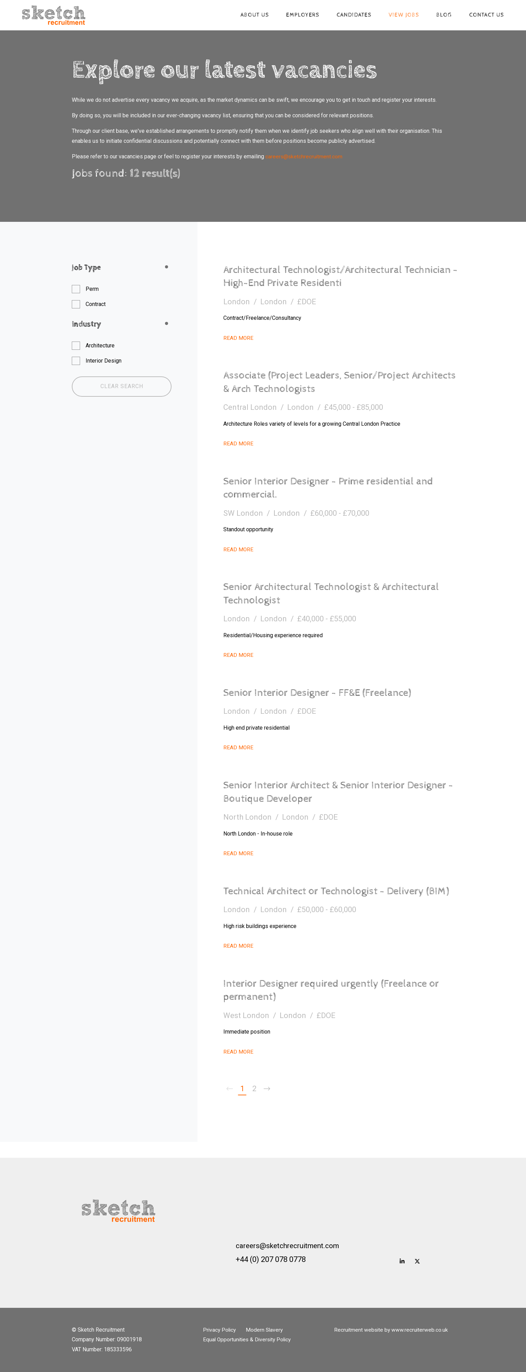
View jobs (401, 15)
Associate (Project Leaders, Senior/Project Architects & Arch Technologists (324, 382)
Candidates (351, 15)
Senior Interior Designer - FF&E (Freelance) (324, 692)
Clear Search (121, 386)
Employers (300, 15)
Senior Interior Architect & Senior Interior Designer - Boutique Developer (321, 792)
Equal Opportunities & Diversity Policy (249, 1339)
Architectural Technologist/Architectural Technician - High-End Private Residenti (320, 276)
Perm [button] (92, 289)
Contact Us (484, 15)
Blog (441, 15)
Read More (238, 338)
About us (252, 15)
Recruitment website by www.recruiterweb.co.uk (392, 1329)
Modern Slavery (267, 1329)
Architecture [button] (100, 345)
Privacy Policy (220, 1329)
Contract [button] (96, 304)
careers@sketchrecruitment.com (304, 156)
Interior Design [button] (103, 360)
